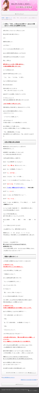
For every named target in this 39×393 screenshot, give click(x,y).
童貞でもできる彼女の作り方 (15, 389)
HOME (3, 17)
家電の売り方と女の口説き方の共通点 (28, 379)
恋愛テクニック (9, 17)
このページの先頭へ (32, 390)
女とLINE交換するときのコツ (9, 377)
